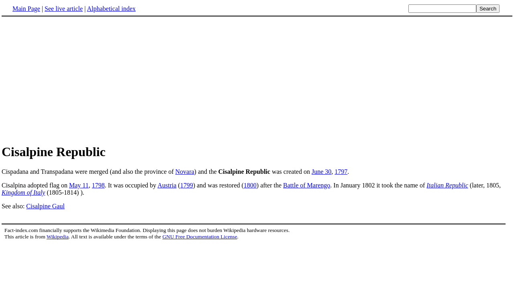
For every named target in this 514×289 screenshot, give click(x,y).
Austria (166, 185)
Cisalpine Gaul (45, 206)
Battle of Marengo (306, 185)
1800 (250, 185)
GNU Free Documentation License (199, 237)
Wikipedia (58, 237)
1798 (98, 185)
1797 (341, 171)
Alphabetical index (111, 8)
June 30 (321, 171)
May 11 (79, 185)
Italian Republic (447, 185)
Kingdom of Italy (23, 192)
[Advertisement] (69, 80)
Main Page (26, 8)
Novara (184, 171)
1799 (186, 185)
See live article (64, 8)
